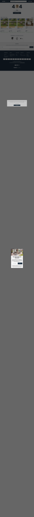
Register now (20, 263)
